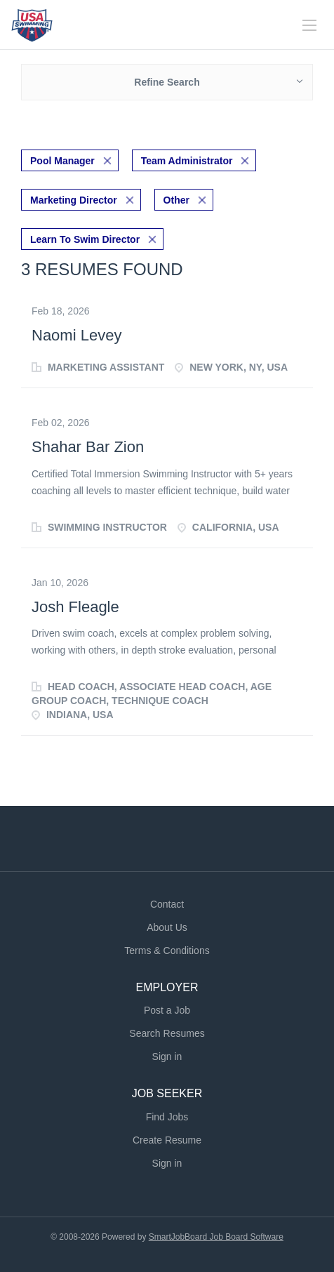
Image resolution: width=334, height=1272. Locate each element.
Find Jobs (167, 1116)
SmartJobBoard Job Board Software (216, 1237)
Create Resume (167, 1140)
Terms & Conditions (166, 950)
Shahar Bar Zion (88, 447)
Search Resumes (166, 1033)
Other (176, 200)
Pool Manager (62, 160)
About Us (167, 927)
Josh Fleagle (75, 607)
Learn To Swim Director (85, 239)
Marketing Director (73, 200)
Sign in (167, 1056)
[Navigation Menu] (309, 25)
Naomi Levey (76, 335)
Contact (167, 904)
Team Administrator (187, 160)
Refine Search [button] (166, 82)
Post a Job (167, 1010)
